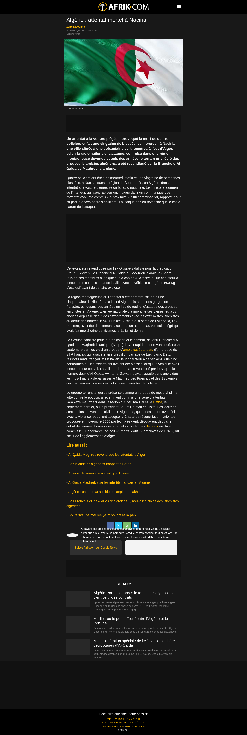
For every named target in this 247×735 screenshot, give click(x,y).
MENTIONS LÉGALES (134, 723)
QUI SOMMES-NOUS (112, 723)
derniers (152, 426)
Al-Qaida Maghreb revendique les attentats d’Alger (106, 455)
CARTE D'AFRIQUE (115, 719)
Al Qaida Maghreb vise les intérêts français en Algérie (109, 482)
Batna (157, 402)
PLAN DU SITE (133, 719)
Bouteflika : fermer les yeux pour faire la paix (102, 515)
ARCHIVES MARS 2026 (113, 726)
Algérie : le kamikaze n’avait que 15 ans (98, 473)
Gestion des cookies (135, 726)
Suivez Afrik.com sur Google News (96, 547)
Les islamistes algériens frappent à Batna (100, 464)
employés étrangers (138, 349)
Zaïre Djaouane (75, 26)
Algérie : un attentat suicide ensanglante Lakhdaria (106, 492)
